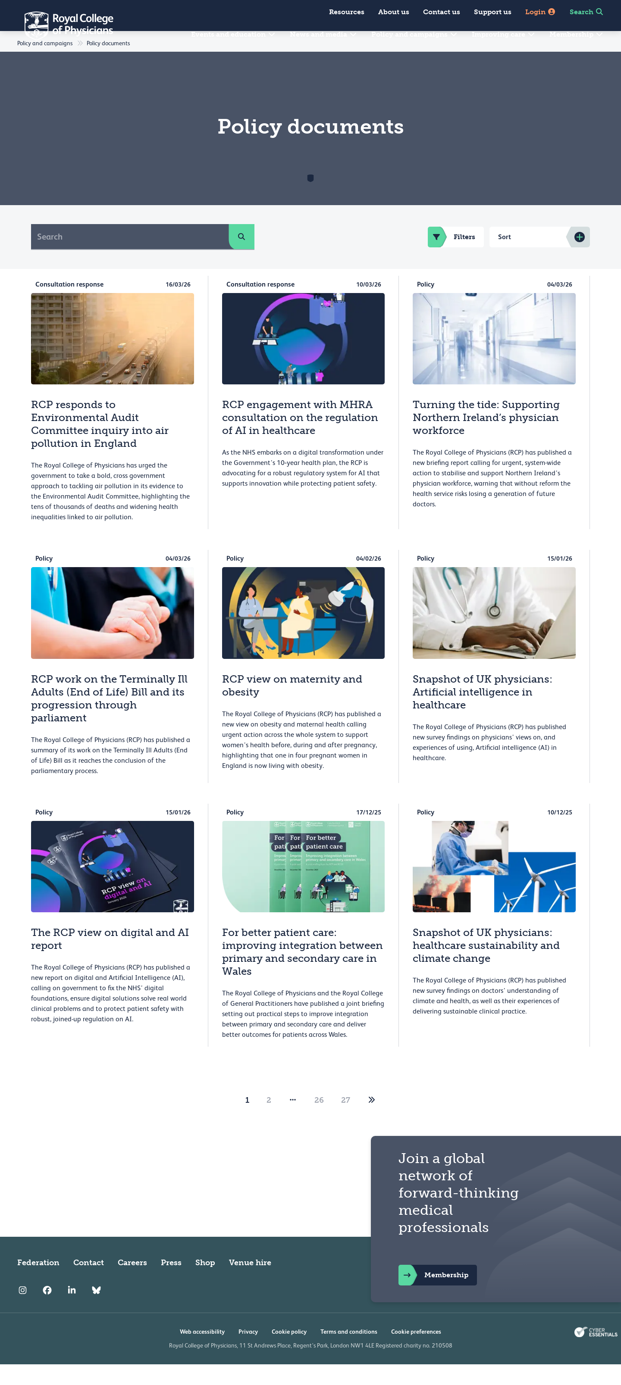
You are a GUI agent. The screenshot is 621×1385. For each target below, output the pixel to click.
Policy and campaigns (414, 34)
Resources (346, 12)
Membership (576, 34)
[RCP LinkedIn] (72, 1310)
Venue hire (250, 1283)
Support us (492, 12)
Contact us (441, 12)
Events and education (233, 34)
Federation (38, 1283)
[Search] (130, 257)
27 (345, 1121)
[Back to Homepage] (63, 25)
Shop (205, 1283)
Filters (451, 257)
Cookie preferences (416, 1352)
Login (540, 12)
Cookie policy (289, 1352)
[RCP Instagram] (22, 1310)
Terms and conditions (348, 1352)
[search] (241, 257)
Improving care (504, 34)
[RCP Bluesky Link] (96, 1310)
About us (393, 12)
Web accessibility (202, 1352)
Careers (132, 1283)
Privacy (248, 1352)
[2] (371, 1121)
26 (319, 1121)
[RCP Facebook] (47, 1310)
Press (171, 1283)
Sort (504, 257)
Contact (88, 1283)
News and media (324, 34)
